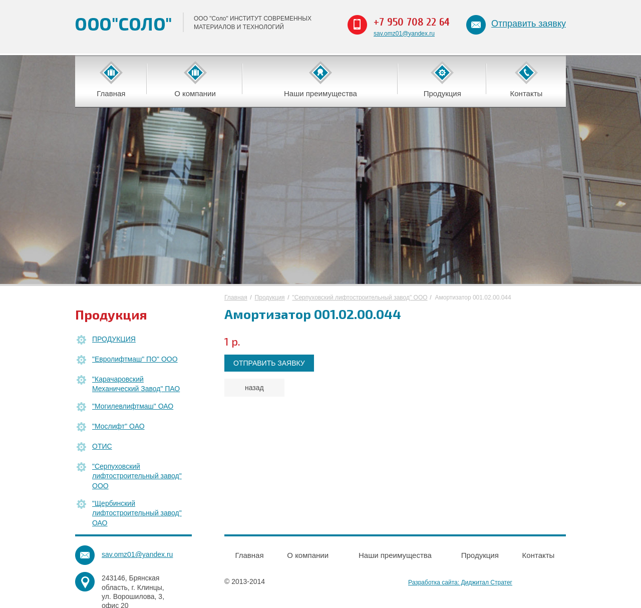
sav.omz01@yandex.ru (404, 33)
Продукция (270, 297)
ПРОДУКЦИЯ (114, 339)
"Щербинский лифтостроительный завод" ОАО (137, 513)
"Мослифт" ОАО (118, 426)
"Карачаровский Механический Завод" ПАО (136, 384)
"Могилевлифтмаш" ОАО (132, 406)
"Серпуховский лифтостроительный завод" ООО (137, 476)
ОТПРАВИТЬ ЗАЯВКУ (269, 363)
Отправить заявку (528, 24)
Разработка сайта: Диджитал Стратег (460, 582)
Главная (235, 297)
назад (254, 388)
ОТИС (102, 446)
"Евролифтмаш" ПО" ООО (135, 359)
